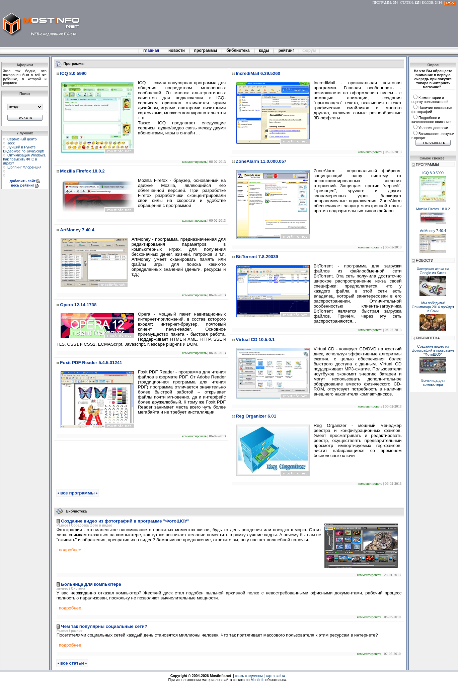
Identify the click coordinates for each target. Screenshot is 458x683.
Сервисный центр (22, 139)
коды (264, 50)
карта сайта (275, 676)
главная (151, 50)
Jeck (11, 143)
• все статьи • (72, 663)
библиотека (238, 50)
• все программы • (78, 492)
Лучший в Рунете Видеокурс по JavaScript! (23, 149)
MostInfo (257, 680)
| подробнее (69, 549)
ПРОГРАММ (382, 2)
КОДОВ (427, 2)
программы (205, 50)
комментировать (194, 161)
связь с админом (249, 676)
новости (176, 50)
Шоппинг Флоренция (24, 167)
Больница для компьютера (433, 382)
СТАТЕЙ (406, 2)
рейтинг (287, 50)
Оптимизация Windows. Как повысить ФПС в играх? (24, 159)
